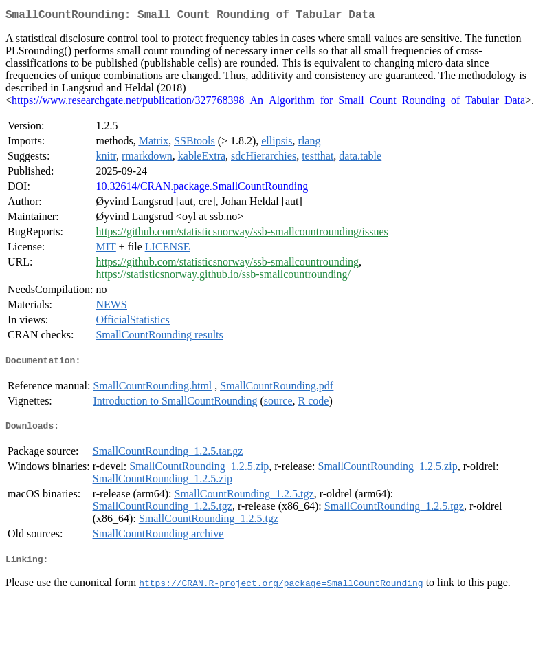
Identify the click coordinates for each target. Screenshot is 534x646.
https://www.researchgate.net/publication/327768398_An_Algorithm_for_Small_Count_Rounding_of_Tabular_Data (268, 103)
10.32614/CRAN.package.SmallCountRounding (202, 189)
